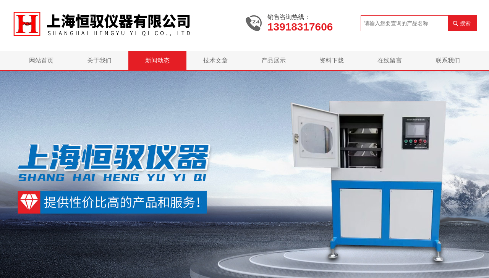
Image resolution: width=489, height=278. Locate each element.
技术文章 (215, 60)
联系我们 (448, 60)
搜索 (465, 23)
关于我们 (99, 60)
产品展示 (273, 60)
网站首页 (41, 60)
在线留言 (389, 60)
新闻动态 (157, 60)
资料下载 (331, 60)
